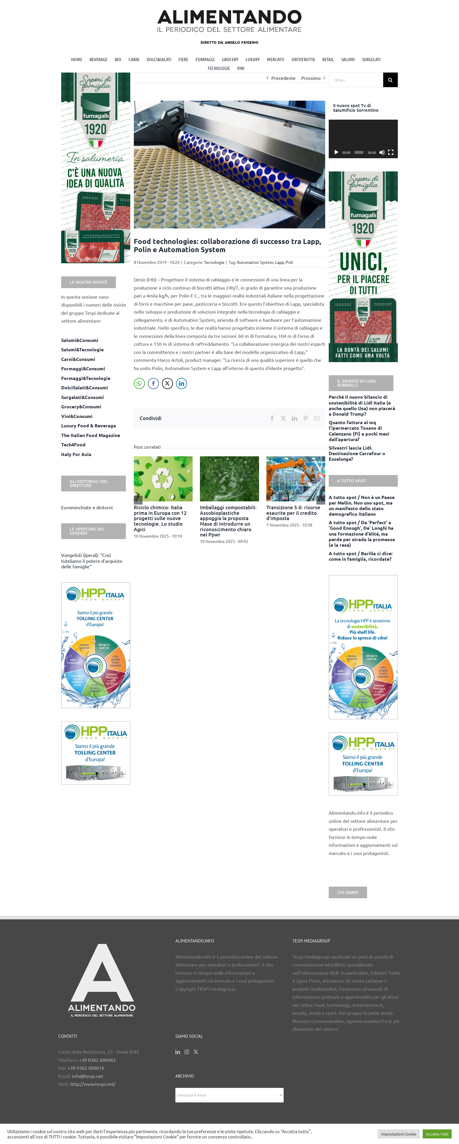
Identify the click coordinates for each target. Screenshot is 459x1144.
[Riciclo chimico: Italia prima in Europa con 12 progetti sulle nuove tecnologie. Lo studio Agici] (163, 459)
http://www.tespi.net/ (92, 1084)
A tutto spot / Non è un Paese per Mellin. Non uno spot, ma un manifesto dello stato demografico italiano (362, 505)
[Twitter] (195, 1052)
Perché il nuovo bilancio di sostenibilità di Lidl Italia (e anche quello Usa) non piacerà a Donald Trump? (362, 405)
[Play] (336, 152)
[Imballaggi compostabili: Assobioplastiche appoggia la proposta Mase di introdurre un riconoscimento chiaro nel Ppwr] (229, 459)
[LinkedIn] (177, 1052)
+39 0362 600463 (97, 1060)
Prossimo (311, 78)
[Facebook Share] (153, 383)
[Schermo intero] (391, 152)
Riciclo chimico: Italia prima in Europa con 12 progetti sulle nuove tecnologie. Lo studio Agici (160, 518)
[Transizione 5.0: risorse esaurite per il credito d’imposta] (296, 459)
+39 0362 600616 (86, 1068)
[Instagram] (186, 1052)
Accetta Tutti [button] (437, 1133)
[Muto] (382, 152)
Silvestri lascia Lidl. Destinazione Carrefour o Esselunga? (357, 453)
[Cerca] (390, 80)
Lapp (279, 262)
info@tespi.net (87, 1076)
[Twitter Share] (167, 383)
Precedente (283, 78)
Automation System (255, 262)
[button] (138, 500)
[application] (363, 139)
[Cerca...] (356, 80)
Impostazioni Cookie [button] (398, 1133)
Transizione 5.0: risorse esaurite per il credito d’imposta (293, 513)
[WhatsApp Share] (139, 383)
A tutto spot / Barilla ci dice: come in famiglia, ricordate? (361, 556)
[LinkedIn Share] (181, 383)
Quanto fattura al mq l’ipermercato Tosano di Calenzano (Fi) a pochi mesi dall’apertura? (359, 430)
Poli (289, 262)
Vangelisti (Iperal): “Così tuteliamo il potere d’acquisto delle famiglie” (91, 560)
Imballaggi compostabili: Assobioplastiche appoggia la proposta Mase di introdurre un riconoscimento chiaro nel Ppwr (228, 521)
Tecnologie (214, 262)
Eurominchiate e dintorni (87, 507)
